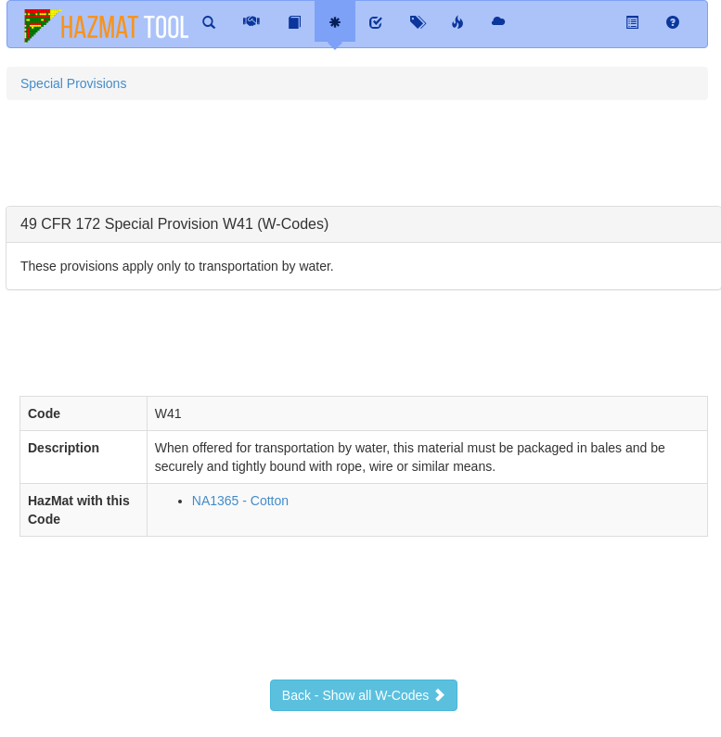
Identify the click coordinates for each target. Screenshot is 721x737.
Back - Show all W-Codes (363, 695)
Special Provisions (73, 83)
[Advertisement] (343, 160)
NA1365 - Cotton (240, 500)
